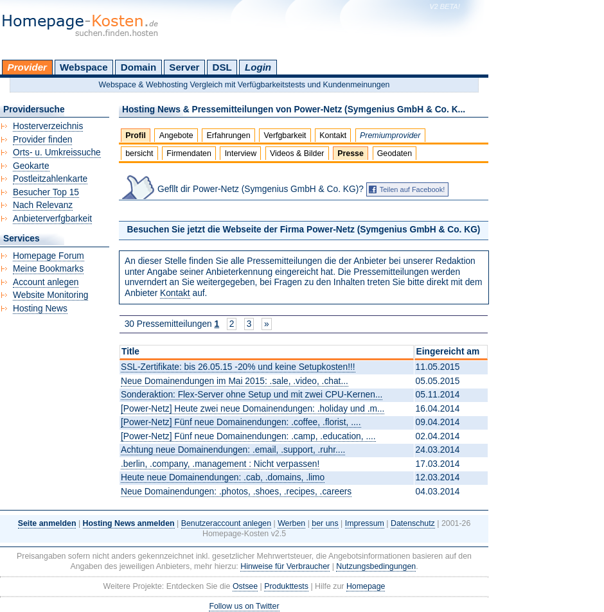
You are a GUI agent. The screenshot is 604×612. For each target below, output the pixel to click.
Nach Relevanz (43, 205)
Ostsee (245, 586)
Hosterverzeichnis (48, 126)
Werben (291, 523)
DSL (222, 67)
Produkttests (286, 586)
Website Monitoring (50, 295)
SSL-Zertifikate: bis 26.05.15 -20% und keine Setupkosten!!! (238, 367)
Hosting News (40, 308)
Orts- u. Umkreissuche (57, 152)
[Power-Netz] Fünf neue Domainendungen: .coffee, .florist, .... (241, 422)
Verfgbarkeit (284, 135)
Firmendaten (188, 153)
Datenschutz (413, 523)
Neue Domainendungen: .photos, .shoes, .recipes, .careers (236, 491)
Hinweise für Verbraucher (285, 566)
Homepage (366, 586)
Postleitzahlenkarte (50, 179)
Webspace (84, 67)
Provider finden (42, 139)
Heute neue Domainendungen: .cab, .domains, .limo (222, 477)
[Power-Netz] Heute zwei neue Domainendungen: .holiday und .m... (252, 409)
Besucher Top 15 (46, 192)
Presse (350, 153)
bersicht (139, 153)
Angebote (176, 135)
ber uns (325, 523)
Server (184, 67)
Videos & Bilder (297, 153)
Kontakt (332, 135)
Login (258, 67)
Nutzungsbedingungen (376, 566)
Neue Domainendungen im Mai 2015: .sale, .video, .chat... (234, 381)
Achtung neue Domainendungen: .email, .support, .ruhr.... (233, 450)
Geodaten (394, 153)
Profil (135, 135)
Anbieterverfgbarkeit (52, 218)
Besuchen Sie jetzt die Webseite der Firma (304, 229)
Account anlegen (45, 282)
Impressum (364, 523)
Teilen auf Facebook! (412, 189)
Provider (27, 67)
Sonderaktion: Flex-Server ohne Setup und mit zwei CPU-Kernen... (251, 394)
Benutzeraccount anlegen (226, 523)
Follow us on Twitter (244, 606)
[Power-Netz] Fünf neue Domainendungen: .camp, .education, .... (248, 436)
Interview (241, 153)
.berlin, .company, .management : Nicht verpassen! (220, 464)
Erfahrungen (228, 135)
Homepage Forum (48, 256)
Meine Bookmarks (48, 269)
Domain (138, 67)
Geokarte (31, 166)
